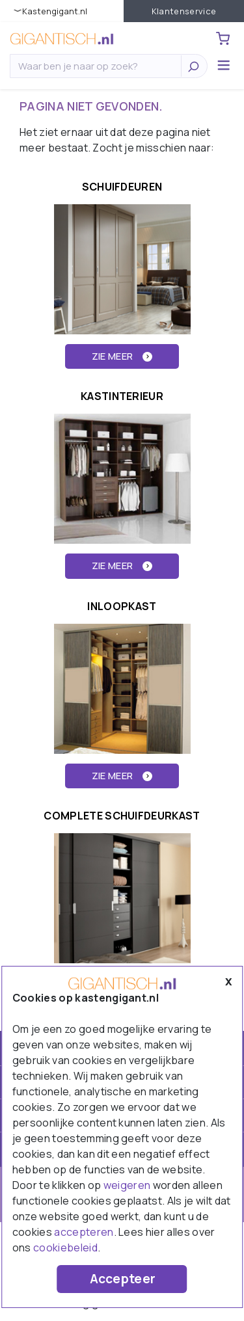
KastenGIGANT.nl (54, 11)
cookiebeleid (65, 1247)
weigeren (127, 1185)
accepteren (83, 1232)
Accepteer (123, 1278)
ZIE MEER (122, 356)
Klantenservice (184, 11)
